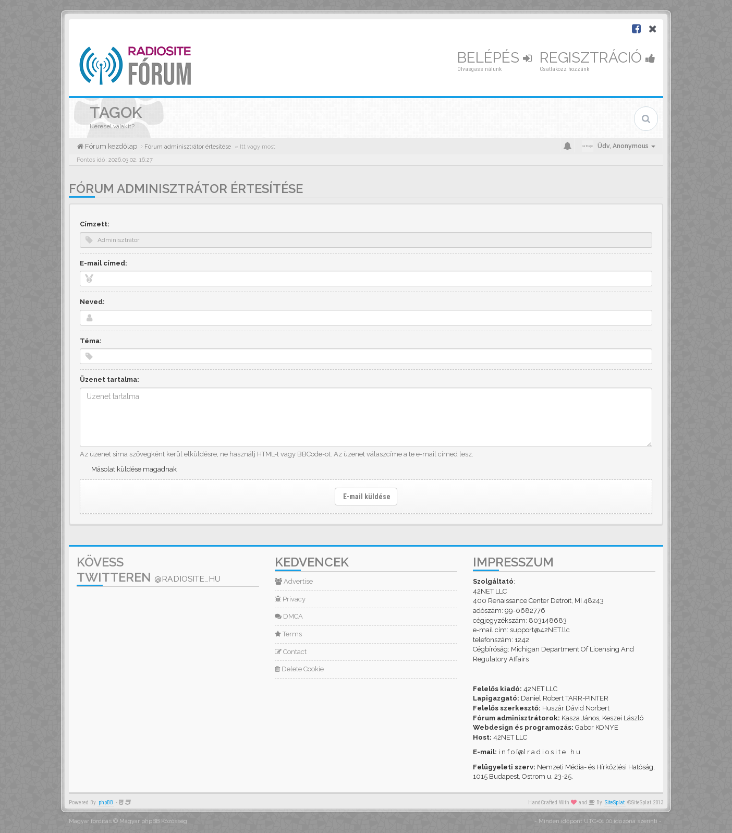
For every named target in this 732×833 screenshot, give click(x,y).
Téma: (91, 341)
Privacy (290, 599)
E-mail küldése (366, 496)
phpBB (106, 802)
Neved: (92, 302)
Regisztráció (597, 57)
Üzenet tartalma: (109, 379)
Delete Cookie (299, 669)
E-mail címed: (103, 263)
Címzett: (94, 224)
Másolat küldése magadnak (134, 469)
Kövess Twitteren (149, 569)
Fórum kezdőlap (110, 146)
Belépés (494, 57)
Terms (288, 634)
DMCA (289, 616)
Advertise (294, 581)
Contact (291, 652)
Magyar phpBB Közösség (153, 821)
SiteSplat (615, 802)
